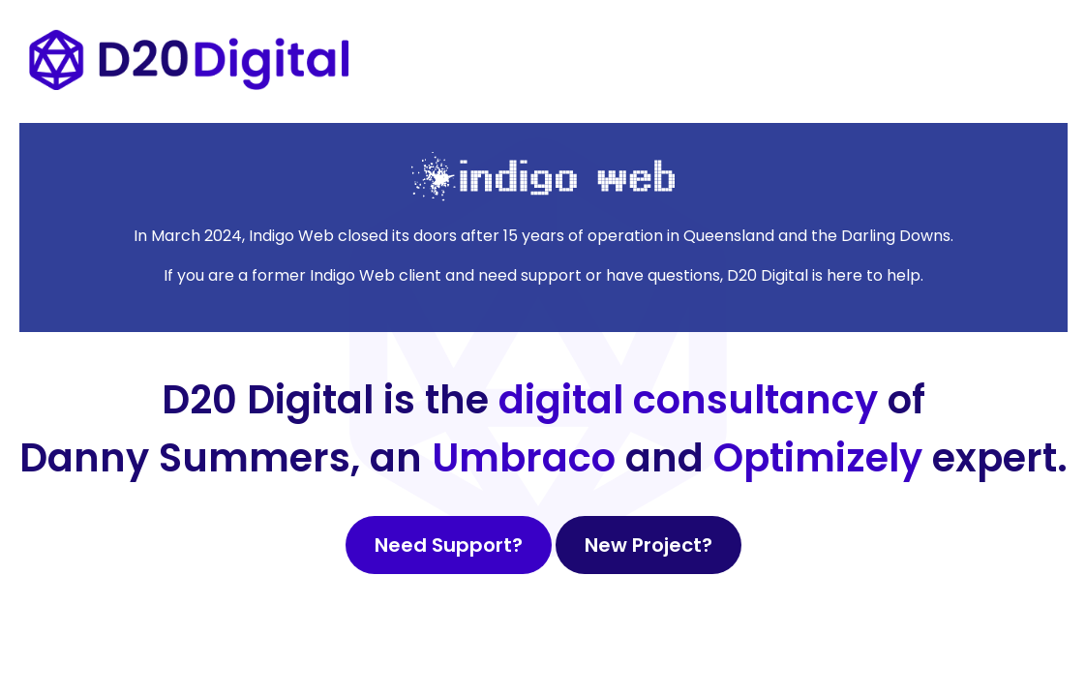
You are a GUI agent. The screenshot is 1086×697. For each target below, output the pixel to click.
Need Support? (449, 545)
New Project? (648, 545)
